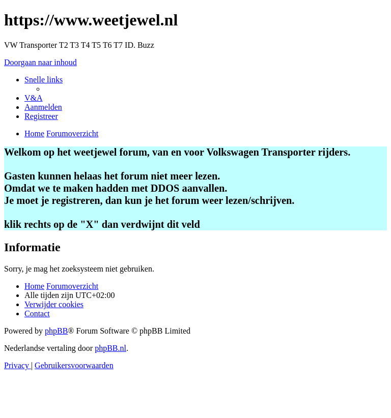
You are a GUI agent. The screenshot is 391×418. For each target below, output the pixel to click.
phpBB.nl (110, 348)
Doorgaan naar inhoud (40, 62)
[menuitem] (33, 98)
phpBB (56, 330)
